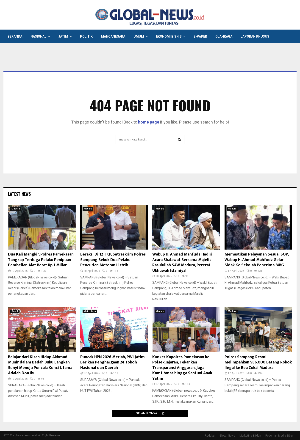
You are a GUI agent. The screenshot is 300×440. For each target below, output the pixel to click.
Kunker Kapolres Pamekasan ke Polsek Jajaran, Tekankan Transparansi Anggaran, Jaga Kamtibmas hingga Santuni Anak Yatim (182, 368)
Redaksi (210, 435)
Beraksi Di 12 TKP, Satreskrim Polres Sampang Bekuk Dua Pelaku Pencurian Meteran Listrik (113, 260)
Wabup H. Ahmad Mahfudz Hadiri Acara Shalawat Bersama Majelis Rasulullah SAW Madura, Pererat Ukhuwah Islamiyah (182, 262)
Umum (138, 36)
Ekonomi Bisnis (169, 36)
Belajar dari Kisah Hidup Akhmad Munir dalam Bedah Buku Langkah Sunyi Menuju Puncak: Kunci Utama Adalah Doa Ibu (40, 365)
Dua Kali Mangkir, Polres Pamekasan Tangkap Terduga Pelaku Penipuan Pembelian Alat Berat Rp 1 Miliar (41, 260)
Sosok (14, 311)
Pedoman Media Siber (279, 435)
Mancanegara (113, 36)
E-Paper (200, 36)
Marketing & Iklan (250, 435)
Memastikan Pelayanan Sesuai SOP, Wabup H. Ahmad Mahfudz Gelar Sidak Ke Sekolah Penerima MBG (257, 260)
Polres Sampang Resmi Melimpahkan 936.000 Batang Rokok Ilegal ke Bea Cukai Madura (258, 362)
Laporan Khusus (255, 36)
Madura (15, 208)
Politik (86, 36)
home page (148, 122)
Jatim (63, 36)
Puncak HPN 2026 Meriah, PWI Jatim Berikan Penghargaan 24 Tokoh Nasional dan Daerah (112, 362)
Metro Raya (90, 311)
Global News (227, 435)
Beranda (15, 36)
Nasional (38, 36)
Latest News (19, 194)
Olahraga (223, 36)
